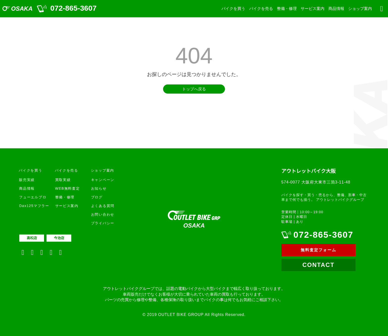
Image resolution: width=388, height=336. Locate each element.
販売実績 (27, 180)
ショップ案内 (360, 8)
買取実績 (63, 180)
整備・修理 (287, 8)
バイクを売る (261, 8)
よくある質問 (102, 206)
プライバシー (102, 223)
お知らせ (99, 188)
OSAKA (22, 8)
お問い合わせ (102, 214)
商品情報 (336, 8)
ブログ (97, 197)
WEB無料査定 (67, 188)
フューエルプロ (32, 197)
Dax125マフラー (34, 206)
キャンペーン (102, 180)
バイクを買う (233, 8)
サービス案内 (312, 8)
